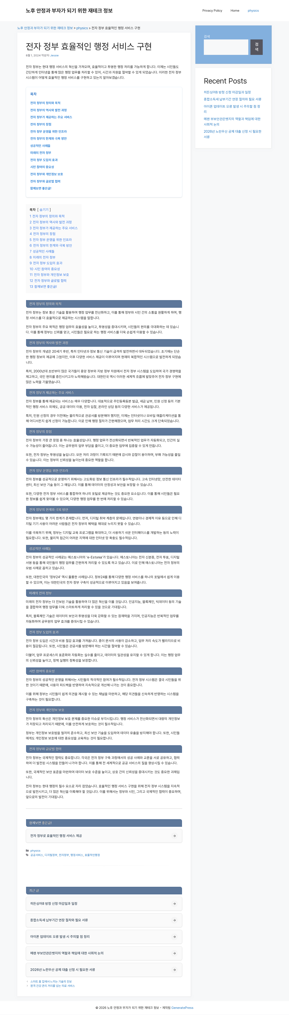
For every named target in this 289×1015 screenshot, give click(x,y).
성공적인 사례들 (40, 146)
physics (253, 11)
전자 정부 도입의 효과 (44, 160)
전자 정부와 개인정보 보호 (46, 174)
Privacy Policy (212, 11)
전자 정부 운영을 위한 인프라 (48, 132)
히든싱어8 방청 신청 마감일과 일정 (227, 92)
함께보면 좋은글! (40, 188)
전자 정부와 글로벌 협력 (45, 181)
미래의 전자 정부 (40, 153)
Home (235, 11)
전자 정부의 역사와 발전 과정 (48, 110)
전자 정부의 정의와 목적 (45, 103)
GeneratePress (182, 1008)
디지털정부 (51, 855)
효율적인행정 (92, 855)
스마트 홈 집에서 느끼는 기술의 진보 (51, 981)
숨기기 (44, 210)
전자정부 (64, 855)
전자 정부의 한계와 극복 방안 (48, 139)
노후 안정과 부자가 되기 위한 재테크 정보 (69, 10)
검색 (207, 37)
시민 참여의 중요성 (42, 167)
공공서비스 (37, 855)
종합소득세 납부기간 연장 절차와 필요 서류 (232, 99)
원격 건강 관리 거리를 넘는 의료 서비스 (53, 986)
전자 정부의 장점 (40, 124)
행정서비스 (77, 855)
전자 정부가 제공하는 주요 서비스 (51, 117)
